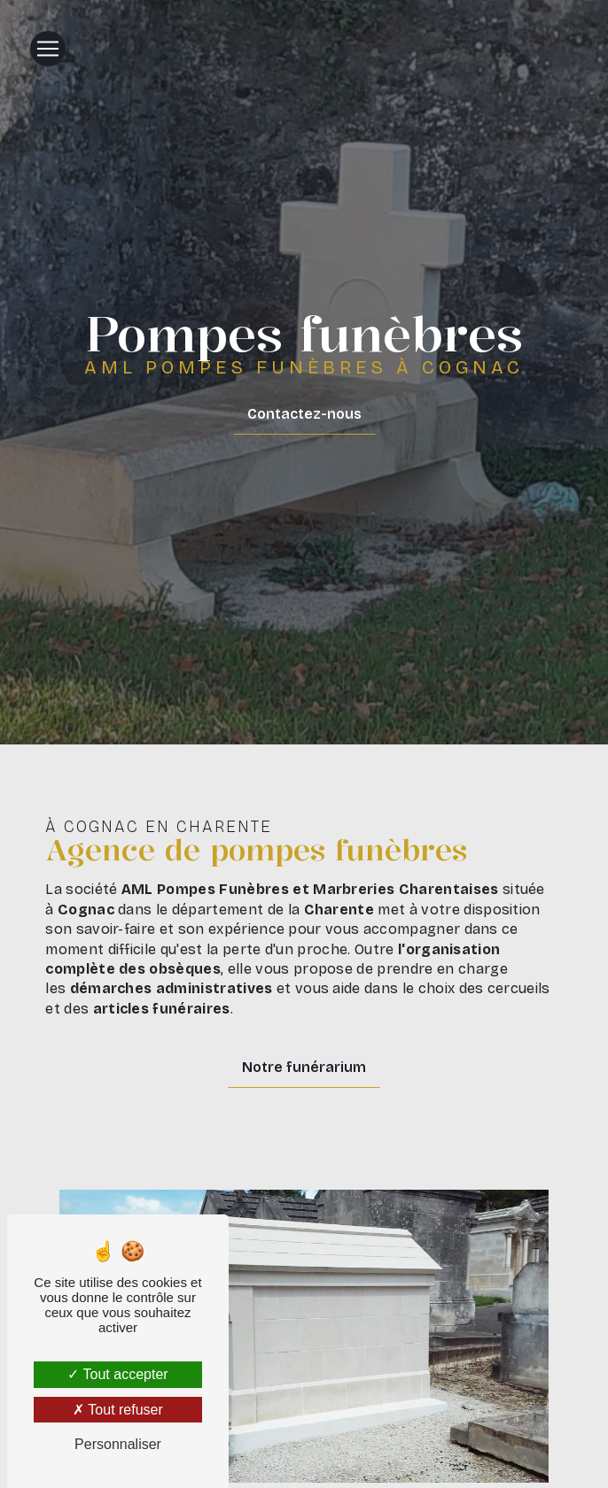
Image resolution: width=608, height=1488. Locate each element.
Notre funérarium (304, 1067)
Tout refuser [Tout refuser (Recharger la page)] (118, 1409)
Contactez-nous (304, 413)
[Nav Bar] (48, 48)
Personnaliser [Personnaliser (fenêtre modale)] (117, 1444)
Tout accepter (117, 1374)
